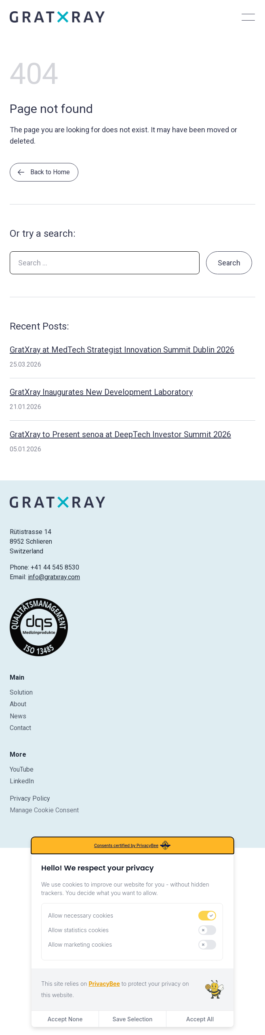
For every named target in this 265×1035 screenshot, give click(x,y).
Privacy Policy (30, 798)
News (18, 716)
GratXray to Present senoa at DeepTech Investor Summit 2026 (120, 434)
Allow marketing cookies (80, 944)
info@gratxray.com (54, 577)
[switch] (207, 915)
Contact (20, 728)
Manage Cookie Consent (44, 810)
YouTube (22, 769)
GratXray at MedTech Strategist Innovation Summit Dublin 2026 (122, 350)
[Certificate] (39, 627)
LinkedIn (22, 781)
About (18, 704)
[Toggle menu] (248, 17)
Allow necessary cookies (80, 915)
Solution (21, 692)
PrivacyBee (104, 983)
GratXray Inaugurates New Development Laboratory (101, 392)
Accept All (200, 1019)
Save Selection (133, 1019)
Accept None (64, 1019)
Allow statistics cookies (78, 929)
